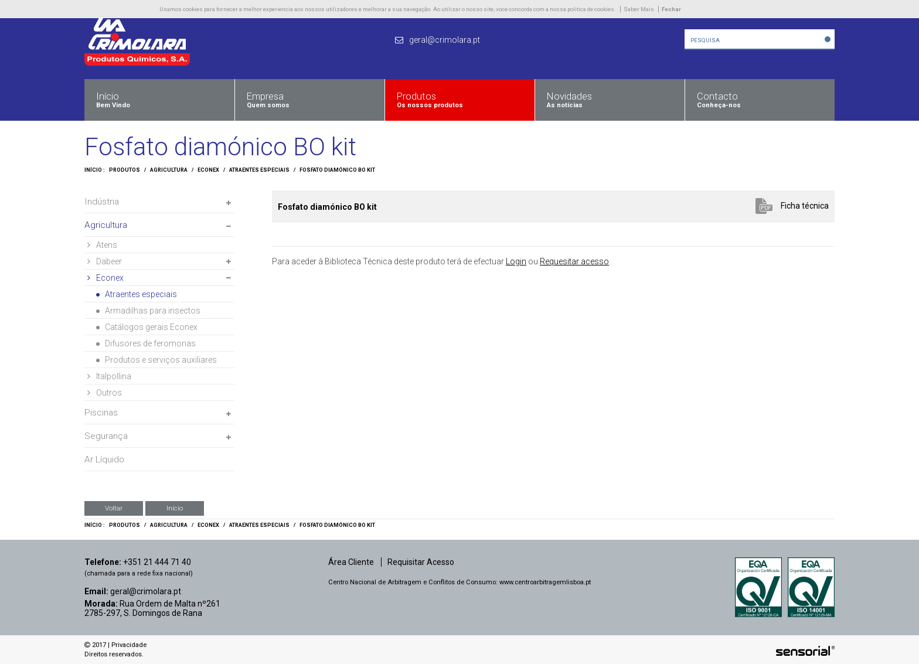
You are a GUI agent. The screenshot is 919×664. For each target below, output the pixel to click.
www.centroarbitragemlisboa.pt (545, 582)
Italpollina (109, 376)
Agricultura (169, 170)
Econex (208, 170)
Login (516, 261)
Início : (94, 170)
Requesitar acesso (574, 261)
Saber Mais (639, 9)
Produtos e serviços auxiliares (156, 360)
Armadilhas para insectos (148, 310)
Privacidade (129, 645)
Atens (102, 245)
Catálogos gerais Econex (147, 327)
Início (174, 508)
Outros (104, 392)
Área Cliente (351, 562)
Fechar (671, 9)
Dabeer (104, 261)
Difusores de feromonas (146, 343)
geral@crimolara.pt (145, 591)
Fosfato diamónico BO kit (337, 170)
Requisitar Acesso (420, 562)
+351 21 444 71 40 (157, 562)
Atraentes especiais (259, 170)
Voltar (113, 508)
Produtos (124, 170)
